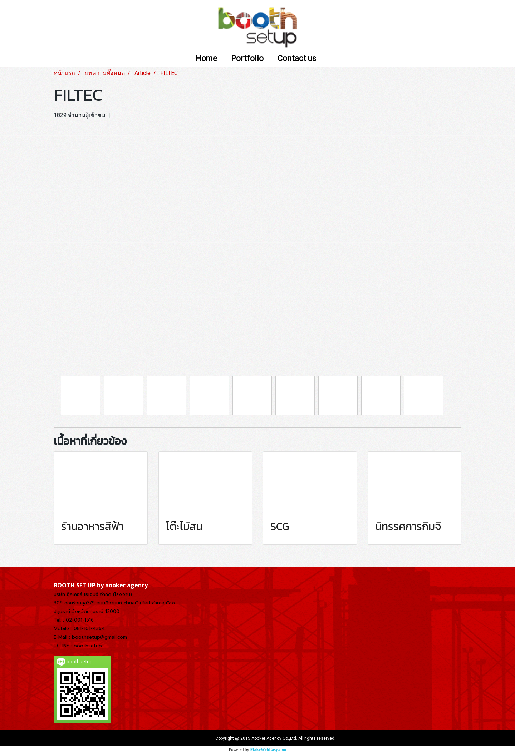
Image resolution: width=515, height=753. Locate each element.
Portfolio (247, 59)
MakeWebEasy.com (268, 749)
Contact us (297, 59)
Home (206, 59)
